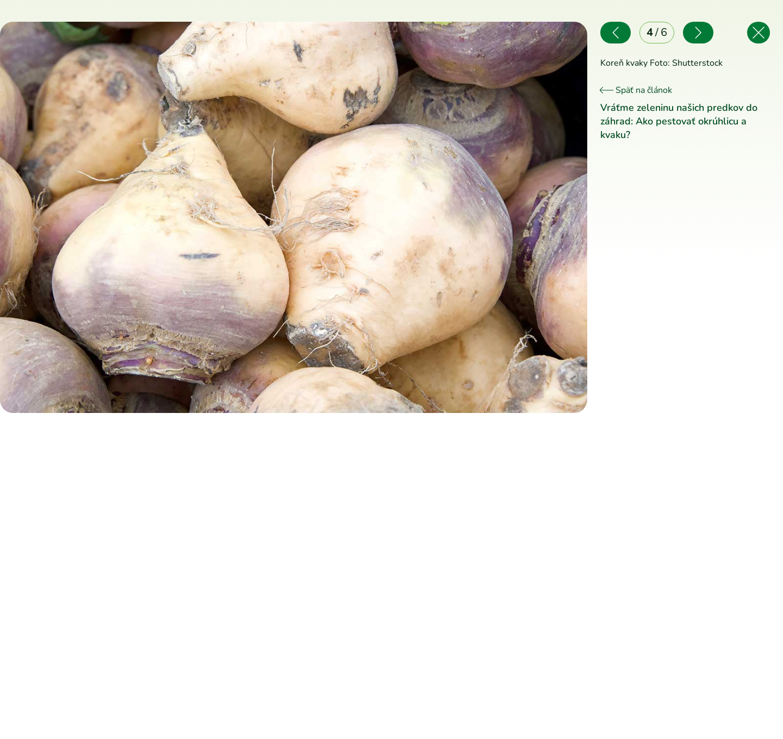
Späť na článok (636, 90)
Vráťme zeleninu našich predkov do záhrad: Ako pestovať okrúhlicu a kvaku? (678, 121)
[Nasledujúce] (440, 217)
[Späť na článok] (758, 32)
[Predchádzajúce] (147, 217)
